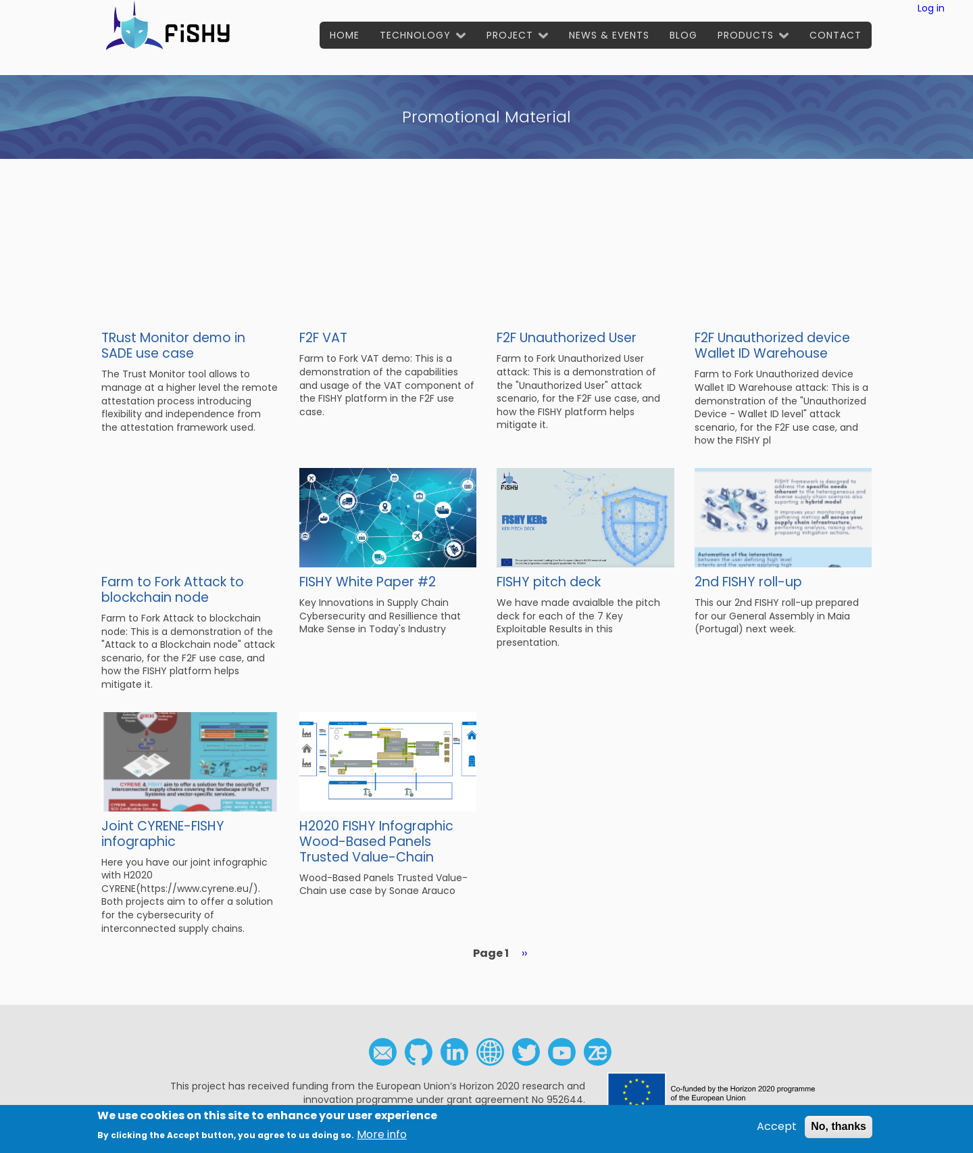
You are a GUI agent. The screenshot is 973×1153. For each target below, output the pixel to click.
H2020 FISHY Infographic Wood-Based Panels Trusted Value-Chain (376, 841)
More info (382, 1136)
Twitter (526, 1051)
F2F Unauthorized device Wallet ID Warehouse (772, 345)
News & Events (609, 35)
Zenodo (597, 1051)
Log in (931, 8)
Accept (777, 1128)
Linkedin (454, 1051)
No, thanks (838, 1128)
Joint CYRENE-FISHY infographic (162, 834)
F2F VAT (323, 338)
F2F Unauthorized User (567, 338)
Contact (835, 35)
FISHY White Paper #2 (367, 582)
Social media (490, 1051)
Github (418, 1051)
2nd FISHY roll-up (748, 582)
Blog (683, 35)
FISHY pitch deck (549, 582)
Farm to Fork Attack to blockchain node (172, 590)
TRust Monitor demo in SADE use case (173, 345)
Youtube (561, 1051)
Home (344, 35)
